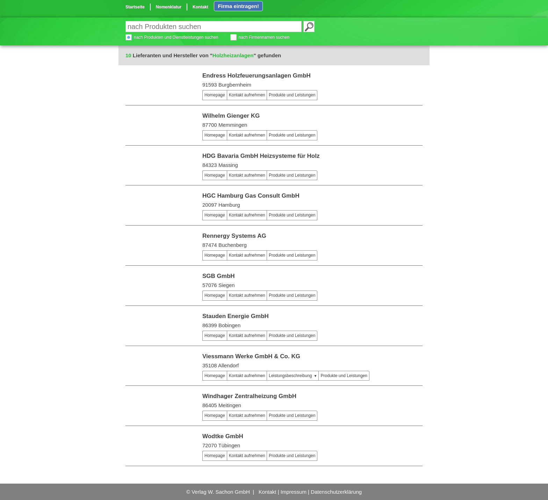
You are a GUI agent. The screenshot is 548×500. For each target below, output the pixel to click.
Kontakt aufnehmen (247, 95)
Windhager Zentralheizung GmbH (249, 396)
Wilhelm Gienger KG (231, 115)
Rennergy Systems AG (234, 236)
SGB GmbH (218, 276)
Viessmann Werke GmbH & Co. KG (251, 356)
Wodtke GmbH (222, 436)
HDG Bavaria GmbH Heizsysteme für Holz (260, 156)
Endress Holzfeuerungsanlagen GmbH (256, 75)
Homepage (214, 95)
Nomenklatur (168, 7)
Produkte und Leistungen (292, 95)
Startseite (135, 7)
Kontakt (200, 7)
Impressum (294, 492)
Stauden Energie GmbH (235, 316)
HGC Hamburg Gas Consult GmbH (251, 195)
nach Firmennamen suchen (264, 37)
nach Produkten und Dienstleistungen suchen (176, 37)
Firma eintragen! (238, 6)
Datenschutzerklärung (336, 492)
